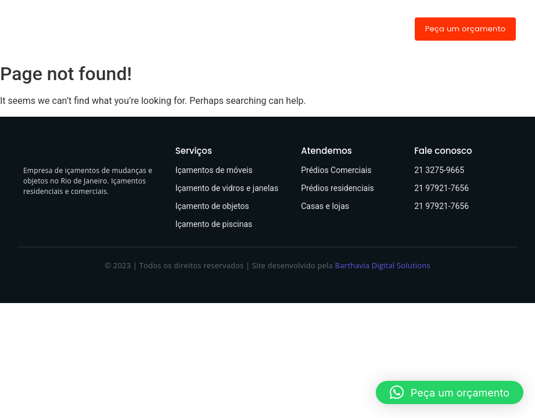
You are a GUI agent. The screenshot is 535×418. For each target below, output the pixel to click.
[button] (449, 392)
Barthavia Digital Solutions (382, 265)
